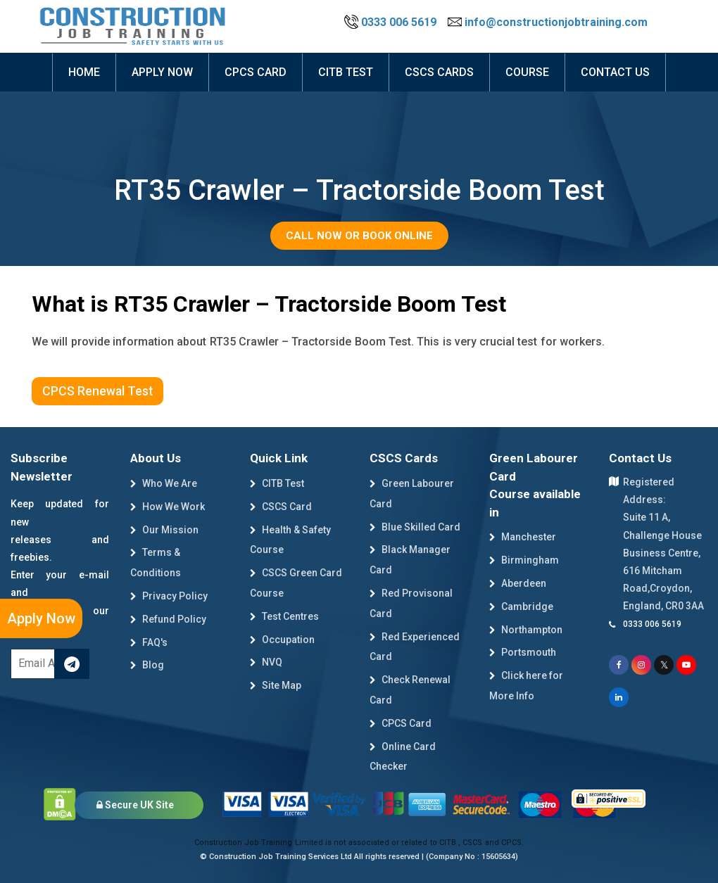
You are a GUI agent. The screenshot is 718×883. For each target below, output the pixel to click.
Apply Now (41, 618)
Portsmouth (522, 652)
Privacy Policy (169, 596)
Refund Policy (168, 619)
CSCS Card (281, 506)
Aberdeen (517, 583)
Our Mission (164, 529)
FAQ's (149, 642)
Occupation (282, 639)
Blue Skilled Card (415, 527)
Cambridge (521, 606)
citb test (345, 72)
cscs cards (439, 72)
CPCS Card (255, 72)
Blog (147, 665)
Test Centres (284, 616)
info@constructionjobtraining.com (548, 22)
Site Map (275, 685)
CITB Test (277, 483)
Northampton (525, 629)
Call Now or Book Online (359, 235)
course (527, 72)
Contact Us (615, 72)
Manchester (522, 536)
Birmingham (524, 560)
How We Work (167, 506)
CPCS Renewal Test (97, 391)
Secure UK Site (135, 805)
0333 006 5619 (391, 22)
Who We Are (163, 483)
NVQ (266, 662)
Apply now (162, 72)
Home (84, 72)
